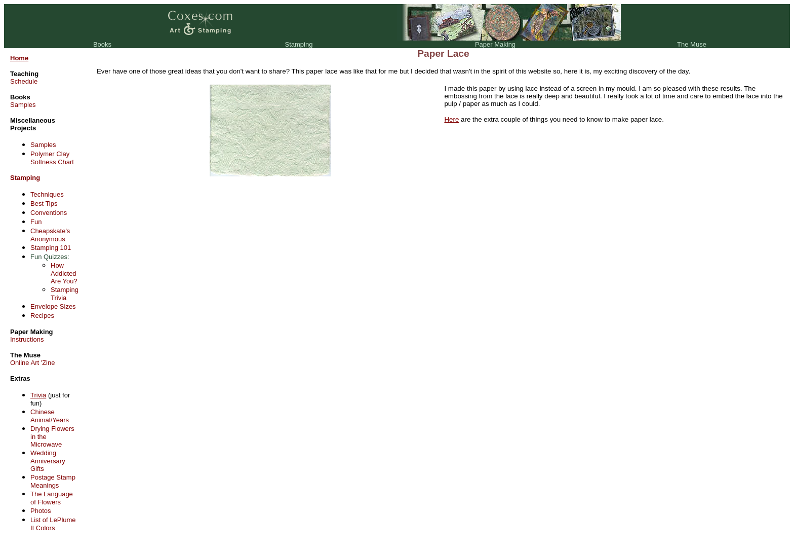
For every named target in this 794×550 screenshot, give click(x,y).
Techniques (47, 194)
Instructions (27, 339)
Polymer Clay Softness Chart (52, 158)
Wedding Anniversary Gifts (47, 460)
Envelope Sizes (53, 306)
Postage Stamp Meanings (52, 481)
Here (451, 119)
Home (19, 58)
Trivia (38, 395)
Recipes (42, 315)
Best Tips (43, 203)
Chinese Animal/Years (49, 416)
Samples (23, 104)
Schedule (23, 81)
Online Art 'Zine (32, 362)
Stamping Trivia (64, 294)
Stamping (25, 177)
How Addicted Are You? (64, 273)
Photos (40, 511)
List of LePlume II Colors (53, 524)
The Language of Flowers (51, 498)
